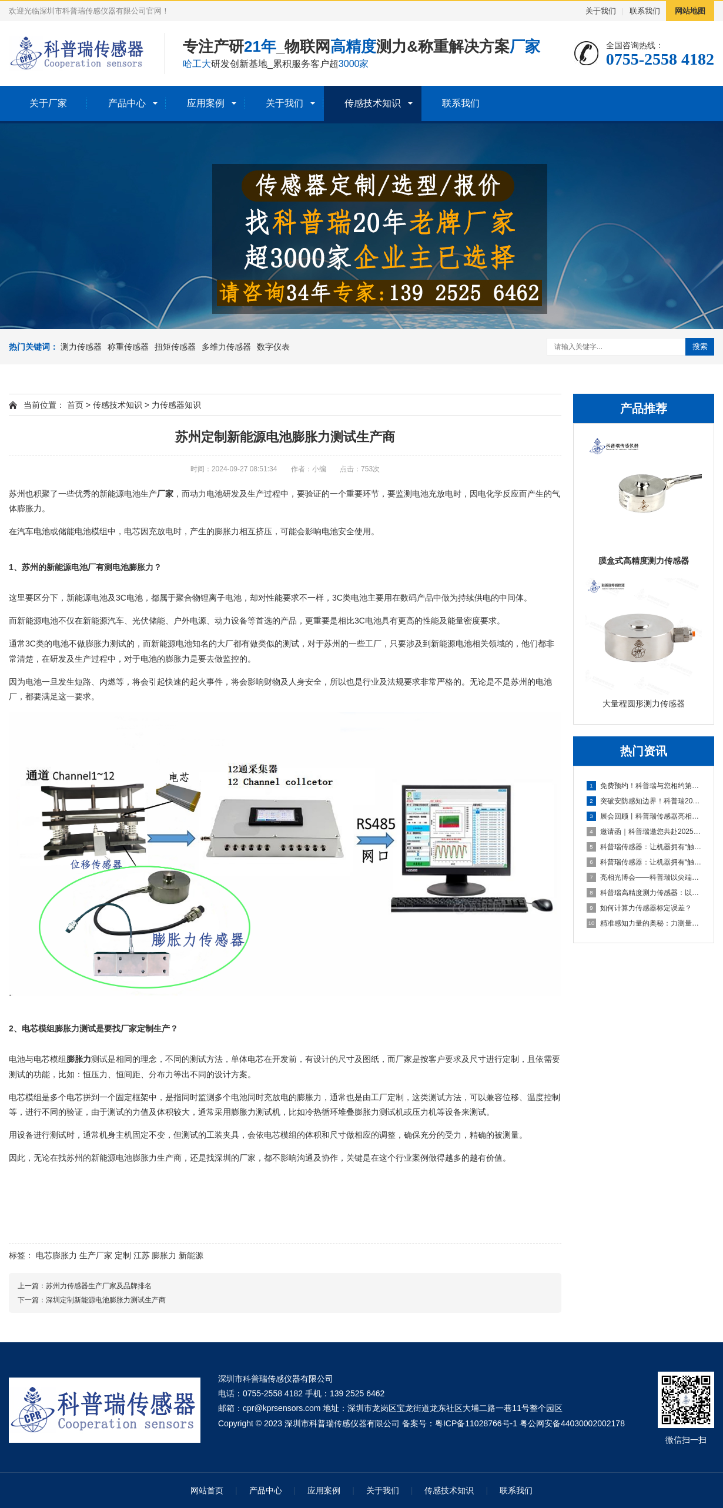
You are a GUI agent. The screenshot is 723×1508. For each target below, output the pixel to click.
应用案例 (206, 103)
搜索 (700, 346)
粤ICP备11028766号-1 (476, 1423)
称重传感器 (128, 346)
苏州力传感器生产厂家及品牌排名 (99, 1286)
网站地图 (690, 10)
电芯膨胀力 (56, 1255)
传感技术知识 (372, 103)
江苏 (141, 1255)
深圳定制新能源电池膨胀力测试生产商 (106, 1300)
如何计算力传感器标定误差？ (639, 908)
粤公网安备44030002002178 (572, 1423)
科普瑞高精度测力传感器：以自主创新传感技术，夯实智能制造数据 (644, 892)
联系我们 (645, 10)
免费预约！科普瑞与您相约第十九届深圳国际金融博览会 (644, 785)
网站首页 (206, 1490)
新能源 (191, 1255)
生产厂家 (95, 1255)
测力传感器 (81, 346)
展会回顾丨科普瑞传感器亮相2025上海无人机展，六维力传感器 (644, 816)
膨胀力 (164, 1255)
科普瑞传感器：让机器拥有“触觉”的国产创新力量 (644, 847)
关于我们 (600, 10)
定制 (123, 1255)
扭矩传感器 (175, 346)
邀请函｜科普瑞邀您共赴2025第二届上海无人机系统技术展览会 (644, 831)
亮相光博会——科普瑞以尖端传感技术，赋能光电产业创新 (644, 877)
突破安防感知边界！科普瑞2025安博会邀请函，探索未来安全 (644, 801)
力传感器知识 (176, 405)
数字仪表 (273, 346)
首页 (75, 405)
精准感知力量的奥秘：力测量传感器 (644, 923)
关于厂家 (48, 103)
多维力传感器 (226, 346)
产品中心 (127, 103)
